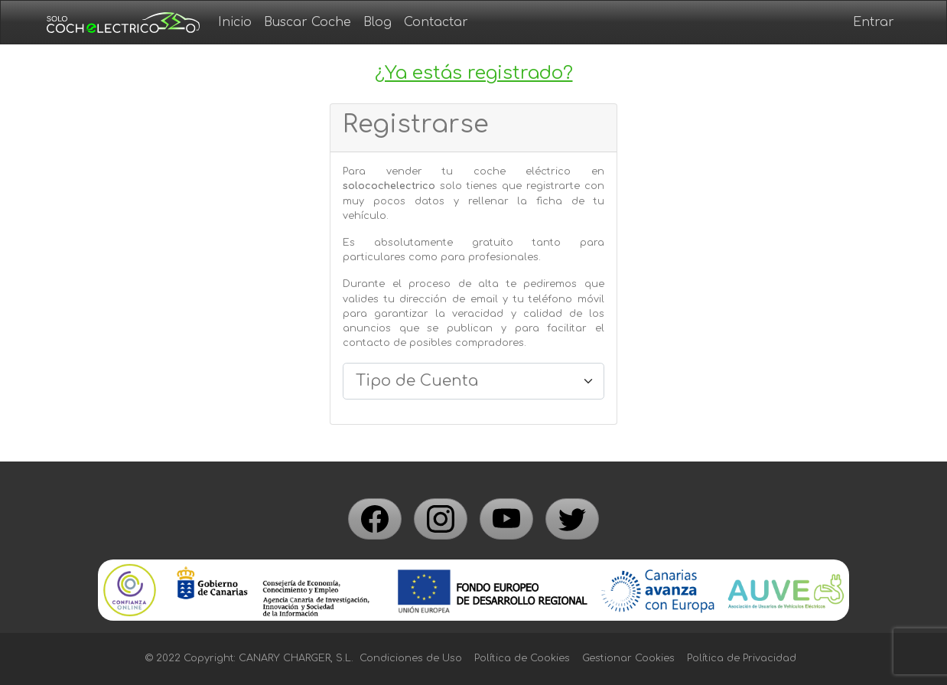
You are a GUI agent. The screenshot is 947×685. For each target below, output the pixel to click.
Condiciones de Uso (411, 658)
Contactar (436, 22)
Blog (377, 22)
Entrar (873, 22)
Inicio (235, 22)
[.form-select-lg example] (473, 381)
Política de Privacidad (741, 658)
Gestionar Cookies (628, 658)
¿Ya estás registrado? (474, 73)
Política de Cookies (522, 658)
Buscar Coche (307, 22)
